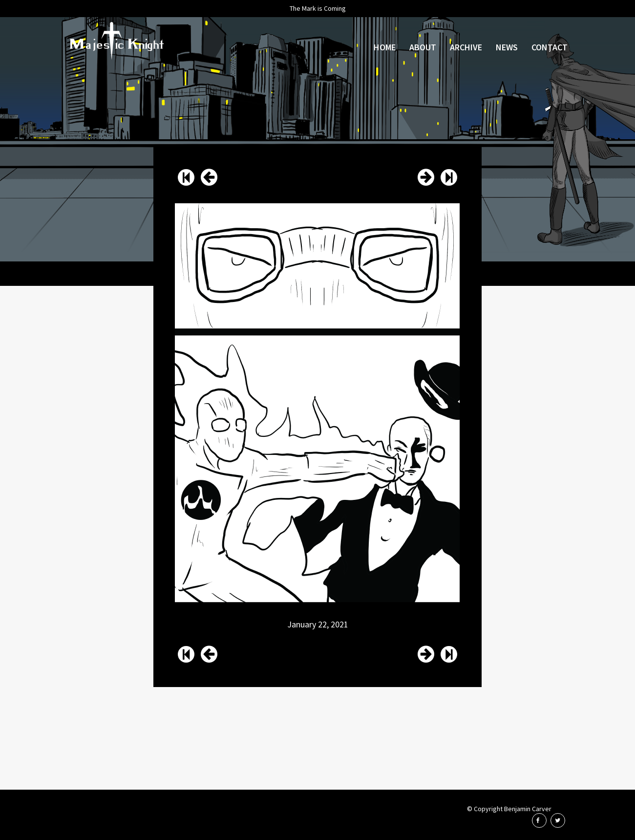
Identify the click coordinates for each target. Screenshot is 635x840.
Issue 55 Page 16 (426, 177)
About (422, 47)
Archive (466, 47)
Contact (549, 47)
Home (385, 47)
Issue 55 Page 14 (209, 177)
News (507, 47)
